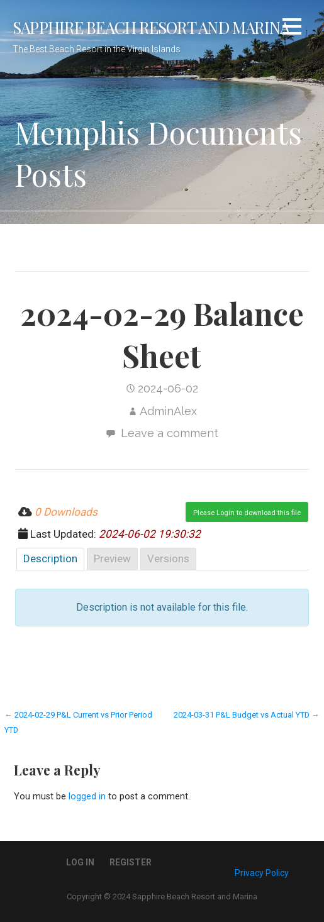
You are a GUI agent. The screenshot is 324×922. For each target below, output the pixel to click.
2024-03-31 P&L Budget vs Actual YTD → (247, 714)
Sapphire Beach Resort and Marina (151, 27)
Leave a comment (169, 433)
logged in (87, 796)
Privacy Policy (262, 873)
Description (50, 558)
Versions (168, 558)
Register (130, 862)
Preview (112, 558)
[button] (291, 29)
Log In (80, 862)
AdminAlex (168, 411)
